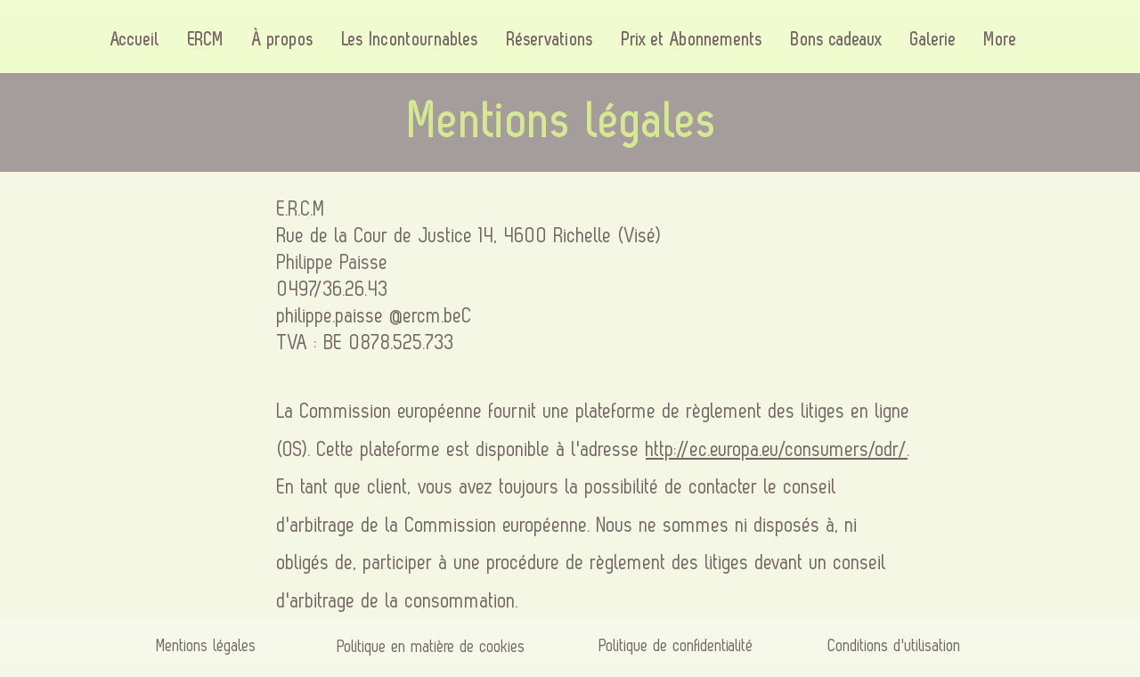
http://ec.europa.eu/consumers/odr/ (777, 450)
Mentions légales (206, 646)
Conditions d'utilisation (894, 646)
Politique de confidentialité (676, 646)
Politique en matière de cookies (434, 647)
